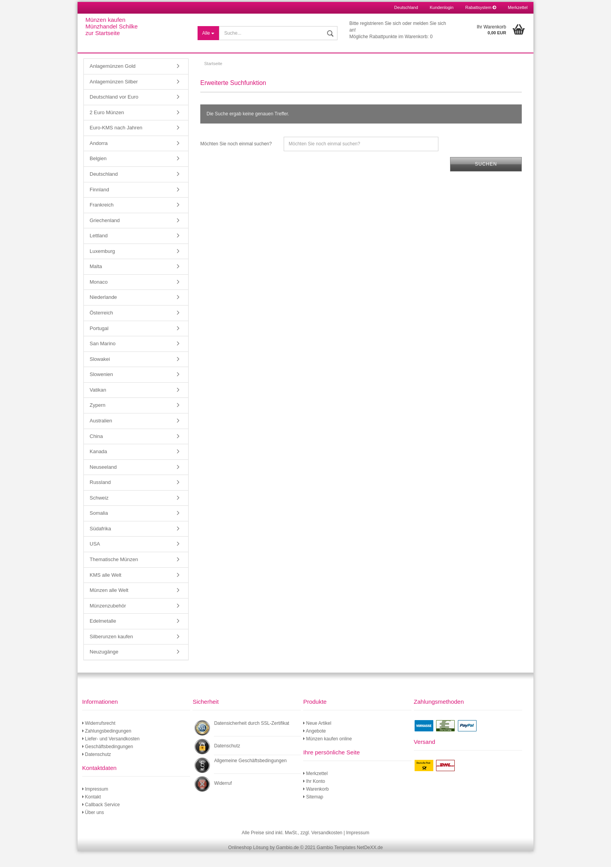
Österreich (101, 328)
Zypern (97, 421)
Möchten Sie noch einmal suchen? (236, 159)
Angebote (314, 746)
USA (95, 559)
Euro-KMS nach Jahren (116, 143)
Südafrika (100, 544)
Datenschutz (96, 770)
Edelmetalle (103, 636)
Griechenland (105, 236)
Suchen (486, 179)
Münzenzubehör (108, 621)
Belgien (98, 174)
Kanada (98, 467)
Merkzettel (518, 7)
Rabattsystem (480, 7)
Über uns (93, 828)
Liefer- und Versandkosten (111, 754)
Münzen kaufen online (327, 754)
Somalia (99, 529)
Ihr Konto (314, 797)
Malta (96, 282)
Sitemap (313, 812)
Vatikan (98, 405)
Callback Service (101, 820)
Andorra (99, 159)
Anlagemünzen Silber (114, 97)
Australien (101, 436)
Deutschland (104, 189)
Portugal (99, 344)
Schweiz (99, 513)
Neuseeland (103, 483)
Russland (100, 498)
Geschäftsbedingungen (107, 762)
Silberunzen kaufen (111, 652)
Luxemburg (102, 267)
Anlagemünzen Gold (113, 82)
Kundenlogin (442, 7)
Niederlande (103, 313)
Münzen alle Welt (109, 606)
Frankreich (101, 220)
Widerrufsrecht (98, 739)
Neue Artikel (317, 739)
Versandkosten (326, 848)
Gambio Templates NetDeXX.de (350, 863)
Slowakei (100, 375)
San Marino (102, 359)
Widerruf (222, 799)
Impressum (95, 804)
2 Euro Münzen (107, 128)
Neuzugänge (104, 667)
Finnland (99, 205)
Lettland (99, 251)
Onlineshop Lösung (248, 863)
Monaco (99, 297)
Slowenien (101, 390)
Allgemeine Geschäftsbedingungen (250, 776)
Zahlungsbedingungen (106, 746)
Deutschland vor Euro (114, 112)
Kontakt (91, 812)
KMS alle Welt (105, 590)
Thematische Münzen (114, 575)
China (96, 452)
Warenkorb (316, 804)
